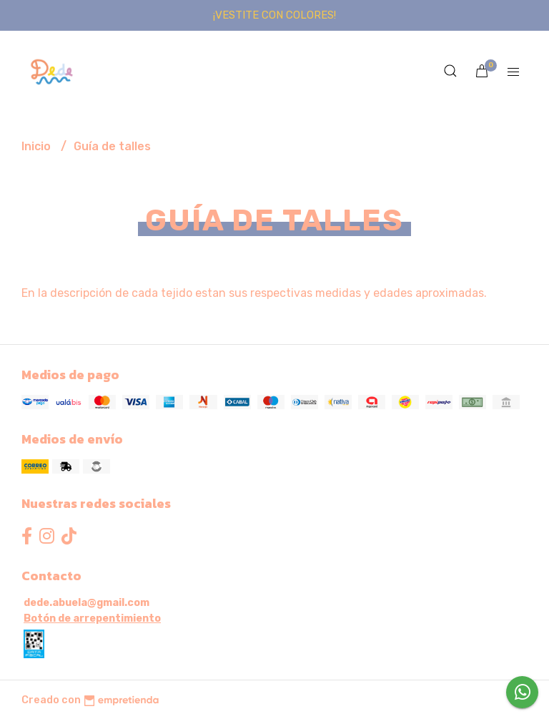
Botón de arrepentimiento (92, 618)
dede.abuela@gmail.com (86, 603)
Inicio (37, 146)
